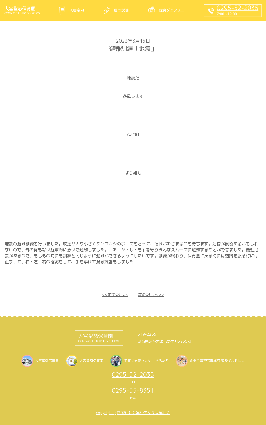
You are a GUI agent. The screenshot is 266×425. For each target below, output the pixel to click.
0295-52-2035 (133, 374)
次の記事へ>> (151, 295)
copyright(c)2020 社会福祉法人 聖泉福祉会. (133, 412)
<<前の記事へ (115, 295)
